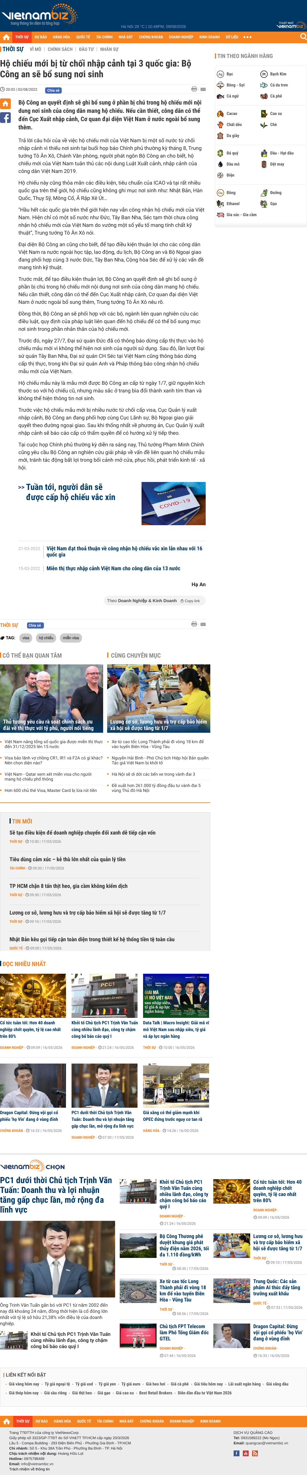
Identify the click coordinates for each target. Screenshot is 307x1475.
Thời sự (13, 49)
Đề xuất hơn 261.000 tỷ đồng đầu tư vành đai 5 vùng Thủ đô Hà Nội (156, 788)
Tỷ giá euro (130, 1384)
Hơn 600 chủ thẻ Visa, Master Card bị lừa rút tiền (51, 790)
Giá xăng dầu (277, 1384)
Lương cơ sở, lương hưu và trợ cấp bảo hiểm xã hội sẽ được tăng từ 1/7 (158, 725)
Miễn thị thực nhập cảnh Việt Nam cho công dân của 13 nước (114, 569)
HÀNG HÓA (61, 37)
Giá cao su (125, 1393)
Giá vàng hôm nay (24, 1384)
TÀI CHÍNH (104, 37)
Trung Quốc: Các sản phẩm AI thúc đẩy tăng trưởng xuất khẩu (276, 1287)
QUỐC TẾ (83, 37)
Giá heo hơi (155, 1384)
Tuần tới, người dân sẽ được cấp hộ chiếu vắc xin (70, 492)
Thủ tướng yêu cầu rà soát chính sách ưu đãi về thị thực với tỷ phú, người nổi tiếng (48, 725)
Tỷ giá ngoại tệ (57, 1384)
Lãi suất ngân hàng (244, 1384)
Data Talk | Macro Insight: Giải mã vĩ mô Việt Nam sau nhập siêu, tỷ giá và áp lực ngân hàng (176, 1029)
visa (25, 637)
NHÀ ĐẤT (126, 37)
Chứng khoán (11, 1131)
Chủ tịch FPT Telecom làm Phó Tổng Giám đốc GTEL (184, 1333)
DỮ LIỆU (232, 37)
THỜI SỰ (22, 37)
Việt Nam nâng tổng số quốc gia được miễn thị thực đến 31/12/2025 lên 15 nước (54, 744)
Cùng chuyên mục (136, 655)
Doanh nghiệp (11, 1047)
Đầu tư (86, 49)
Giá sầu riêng (55, 1393)
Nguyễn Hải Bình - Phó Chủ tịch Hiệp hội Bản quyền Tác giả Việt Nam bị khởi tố (160, 761)
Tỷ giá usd (84, 1384)
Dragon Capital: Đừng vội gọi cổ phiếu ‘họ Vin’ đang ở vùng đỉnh (29, 1116)
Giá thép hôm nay (24, 1393)
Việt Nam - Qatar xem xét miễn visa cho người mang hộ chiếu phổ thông (48, 777)
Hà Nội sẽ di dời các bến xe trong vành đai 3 (153, 774)
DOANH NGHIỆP (181, 37)
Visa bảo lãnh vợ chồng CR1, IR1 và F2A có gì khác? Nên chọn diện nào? (54, 761)
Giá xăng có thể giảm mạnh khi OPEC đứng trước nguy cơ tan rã (172, 1116)
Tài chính (17, 868)
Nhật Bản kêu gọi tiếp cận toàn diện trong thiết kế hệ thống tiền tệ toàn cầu (92, 939)
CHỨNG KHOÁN (151, 37)
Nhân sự (109, 49)
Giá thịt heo (82, 1393)
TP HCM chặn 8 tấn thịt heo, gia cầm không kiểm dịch (69, 886)
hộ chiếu (46, 637)
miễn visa (71, 637)
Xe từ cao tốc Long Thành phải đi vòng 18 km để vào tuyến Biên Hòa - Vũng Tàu (158, 744)
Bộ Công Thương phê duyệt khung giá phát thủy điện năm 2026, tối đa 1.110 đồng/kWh (184, 1245)
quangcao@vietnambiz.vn (267, 1443)
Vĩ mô (35, 49)
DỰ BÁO (41, 37)
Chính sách (60, 49)
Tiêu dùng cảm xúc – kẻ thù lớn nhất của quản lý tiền (68, 859)
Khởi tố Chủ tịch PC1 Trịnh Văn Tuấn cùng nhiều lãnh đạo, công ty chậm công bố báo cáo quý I (105, 1029)
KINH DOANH (210, 37)
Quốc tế (16, 948)
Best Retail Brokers (156, 1393)
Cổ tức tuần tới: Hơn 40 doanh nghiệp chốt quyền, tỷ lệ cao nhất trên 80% (30, 1029)
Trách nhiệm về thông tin (29, 1469)
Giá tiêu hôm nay (208, 1384)
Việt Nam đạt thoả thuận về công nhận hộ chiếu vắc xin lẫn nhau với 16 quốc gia (125, 552)
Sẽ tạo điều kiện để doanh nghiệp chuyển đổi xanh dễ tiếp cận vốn (83, 833)
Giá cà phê (179, 1384)
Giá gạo (103, 1393)
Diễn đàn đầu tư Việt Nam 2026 (204, 1393)
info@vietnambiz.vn (37, 1464)
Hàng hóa (151, 1131)
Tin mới (22, 821)
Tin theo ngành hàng (245, 56)
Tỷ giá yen (107, 1384)
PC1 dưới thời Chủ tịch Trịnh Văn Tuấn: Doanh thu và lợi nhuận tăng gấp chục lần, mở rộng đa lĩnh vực (103, 1119)
